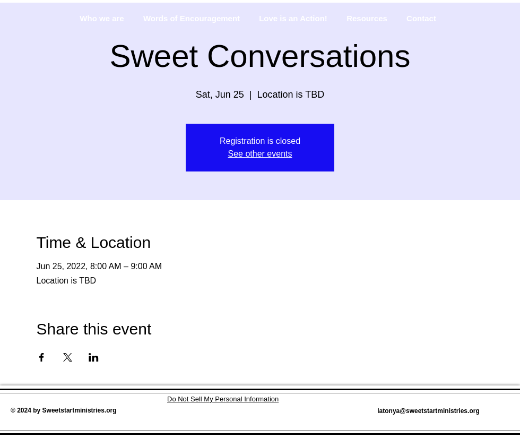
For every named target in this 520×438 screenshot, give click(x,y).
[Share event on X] (68, 357)
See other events (260, 153)
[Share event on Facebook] (42, 357)
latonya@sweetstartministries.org (428, 411)
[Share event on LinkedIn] (94, 357)
